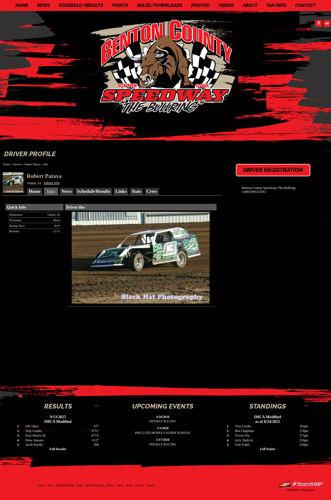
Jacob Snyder (34, 445)
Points (120, 5)
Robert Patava (32, 164)
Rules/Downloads (159, 5)
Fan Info (276, 5)
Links (121, 191)
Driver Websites (300, 484)
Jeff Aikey (32, 426)
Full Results (57, 449)
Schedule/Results (81, 5)
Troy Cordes (33, 431)
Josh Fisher (242, 445)
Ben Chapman (244, 431)
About (250, 5)
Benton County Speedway (166, 66)
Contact (305, 5)
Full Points (267, 449)
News (43, 5)
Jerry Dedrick (244, 440)
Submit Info (52, 183)
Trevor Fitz (242, 435)
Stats (136, 191)
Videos (226, 5)
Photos (200, 5)
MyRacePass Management (301, 489)
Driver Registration (273, 170)
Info (45, 164)
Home (21, 5)
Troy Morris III (35, 435)
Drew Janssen (34, 440)
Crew (151, 191)
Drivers (17, 164)
